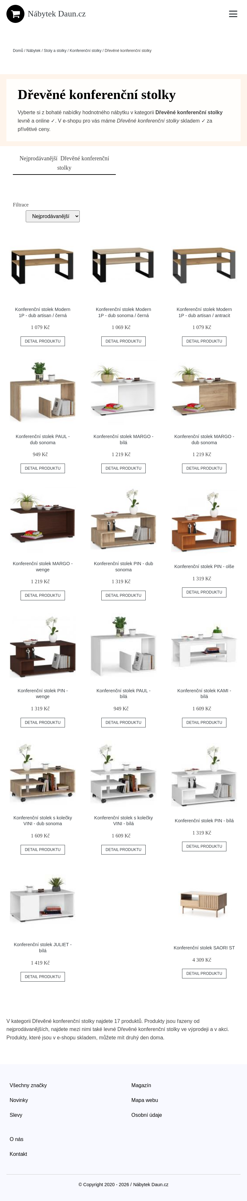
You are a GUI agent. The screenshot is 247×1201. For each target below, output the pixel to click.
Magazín (141, 1085)
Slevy (16, 1115)
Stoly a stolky (55, 50)
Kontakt (18, 1154)
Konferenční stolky (86, 50)
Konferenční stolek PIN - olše (204, 566)
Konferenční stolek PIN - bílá (204, 820)
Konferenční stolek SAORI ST (204, 947)
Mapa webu (145, 1100)
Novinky (19, 1100)
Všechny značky (28, 1085)
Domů (18, 50)
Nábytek (33, 50)
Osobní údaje (147, 1115)
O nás (16, 1139)
